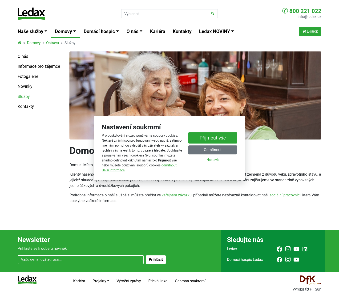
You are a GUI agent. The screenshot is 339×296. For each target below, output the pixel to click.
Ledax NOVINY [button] (214, 31)
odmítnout (169, 165)
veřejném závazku (177, 195)
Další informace (113, 170)
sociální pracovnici (285, 195)
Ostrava (52, 43)
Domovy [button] (63, 31)
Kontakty (182, 31)
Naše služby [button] (30, 31)
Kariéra (157, 31)
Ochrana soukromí (190, 281)
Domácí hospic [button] (99, 31)
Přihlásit (156, 259)
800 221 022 (301, 11)
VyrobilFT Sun (307, 289)
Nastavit (213, 160)
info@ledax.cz (309, 16)
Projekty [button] (99, 281)
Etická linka (157, 281)
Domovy (34, 43)
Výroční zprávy (129, 281)
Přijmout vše (213, 138)
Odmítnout (213, 150)
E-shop (310, 31)
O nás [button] (132, 31)
